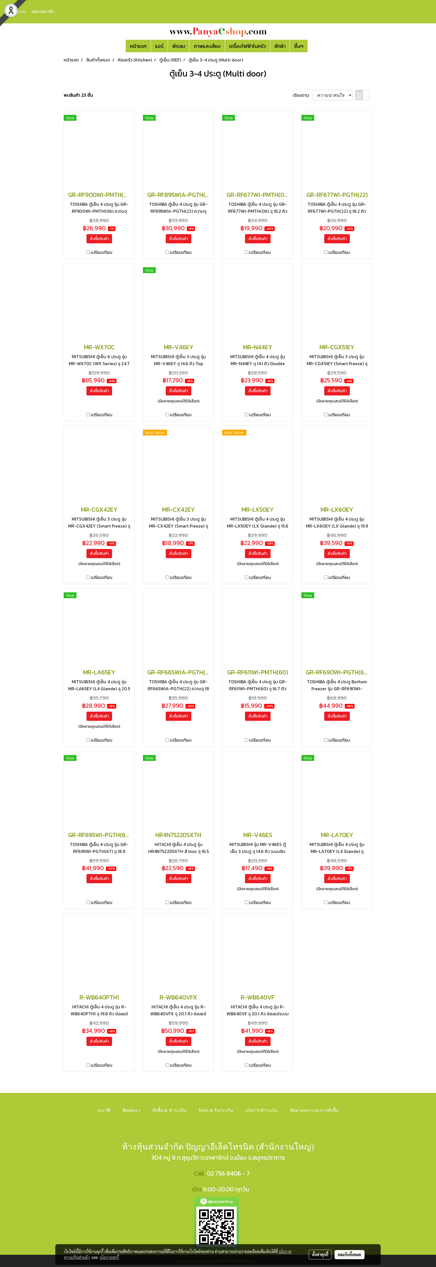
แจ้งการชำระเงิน (261, 1110)
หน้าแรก (138, 46)
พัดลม (178, 46)
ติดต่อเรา (131, 1110)
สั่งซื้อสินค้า (99, 239)
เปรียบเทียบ (101, 252)
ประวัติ (103, 1110)
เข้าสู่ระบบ (16, 11)
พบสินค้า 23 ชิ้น (78, 95)
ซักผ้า (280, 46)
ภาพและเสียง (207, 46)
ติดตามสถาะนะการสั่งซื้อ (314, 1110)
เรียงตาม (303, 95)
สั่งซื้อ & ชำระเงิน (169, 1110)
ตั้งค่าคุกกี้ (320, 1254)
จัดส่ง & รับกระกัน (215, 1110)
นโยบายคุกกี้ (109, 1257)
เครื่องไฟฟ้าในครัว (247, 46)
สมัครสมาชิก (42, 11)
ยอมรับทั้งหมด (349, 1254)
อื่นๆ (298, 46)
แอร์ (159, 46)
